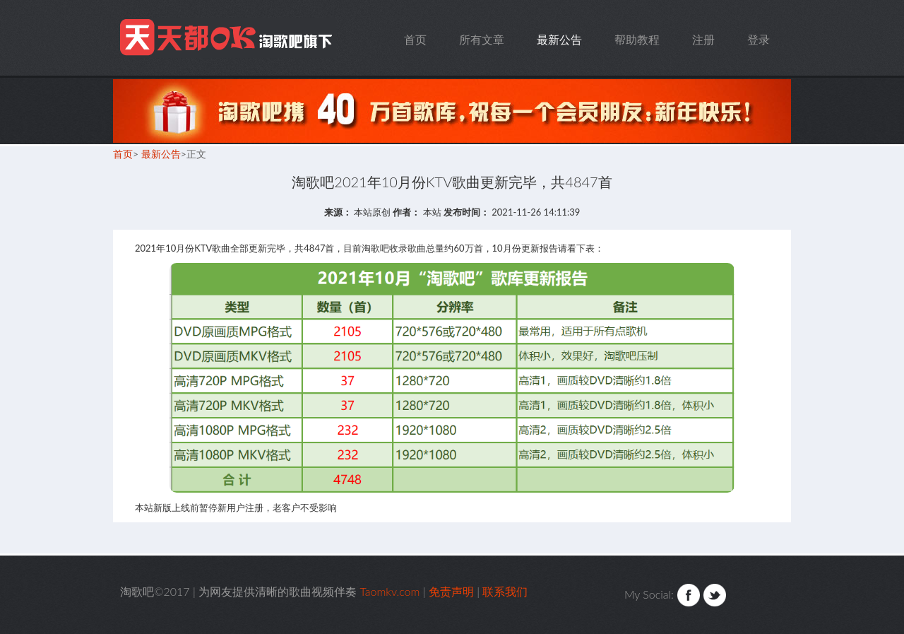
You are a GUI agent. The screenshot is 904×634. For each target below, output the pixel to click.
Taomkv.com (228, 38)
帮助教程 (637, 39)
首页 (415, 39)
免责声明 (451, 591)
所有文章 (481, 39)
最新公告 (559, 39)
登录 (758, 39)
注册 (703, 39)
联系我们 (505, 591)
